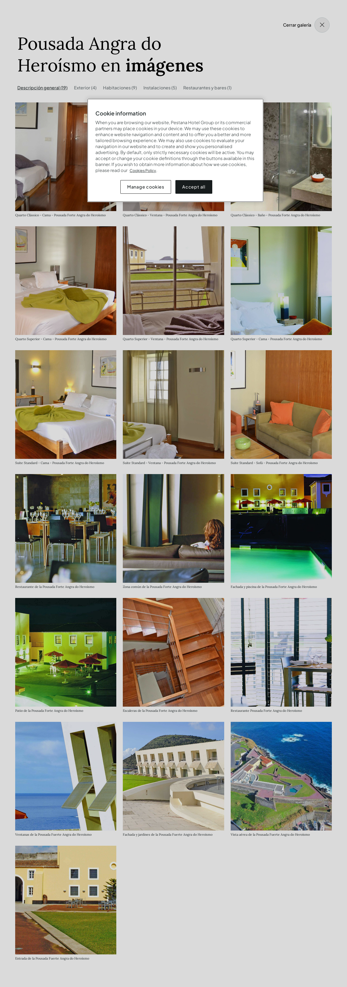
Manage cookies (145, 187)
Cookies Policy (143, 170)
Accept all (193, 187)
